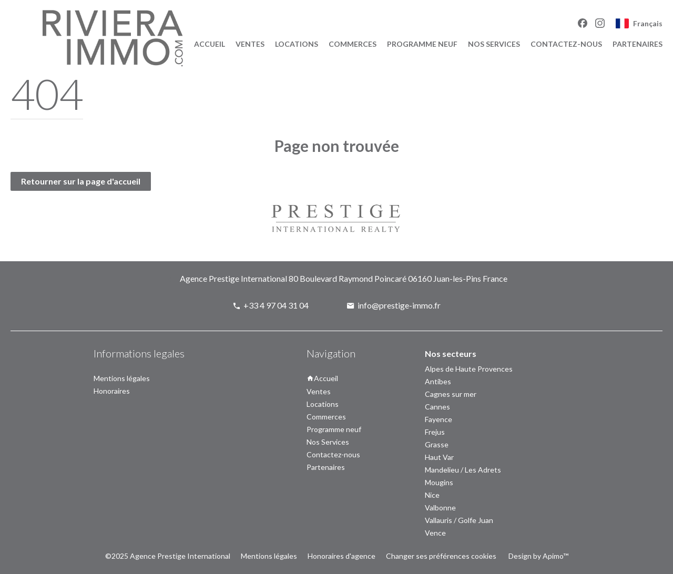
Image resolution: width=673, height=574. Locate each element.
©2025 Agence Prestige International (167, 555)
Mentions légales (269, 555)
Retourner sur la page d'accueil (80, 181)
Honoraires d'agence (341, 555)
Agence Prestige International (233, 278)
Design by (537, 555)
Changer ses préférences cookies (441, 555)
